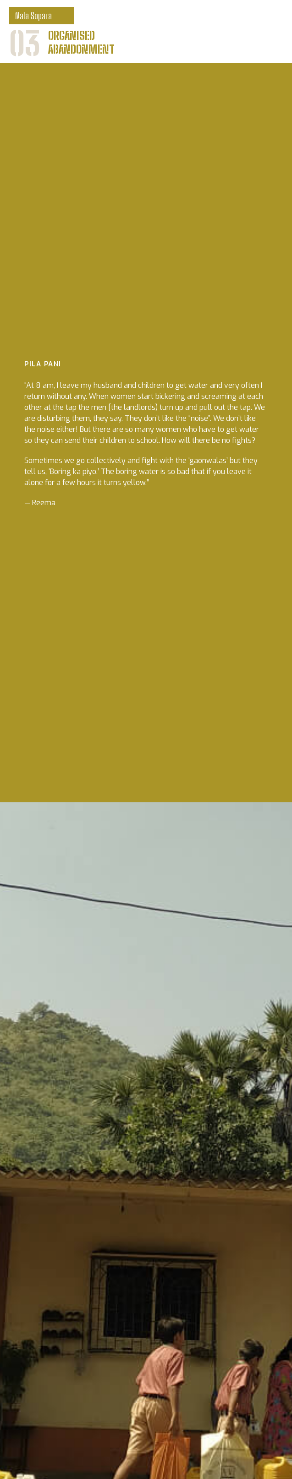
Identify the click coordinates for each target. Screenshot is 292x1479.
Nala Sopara (33, 15)
